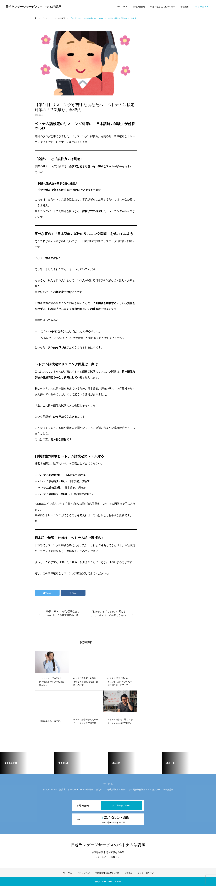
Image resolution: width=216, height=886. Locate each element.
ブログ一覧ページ (202, 6)
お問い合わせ (139, 6)
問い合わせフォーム (121, 805)
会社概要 (185, 6)
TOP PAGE (122, 6)
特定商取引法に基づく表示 (162, 6)
